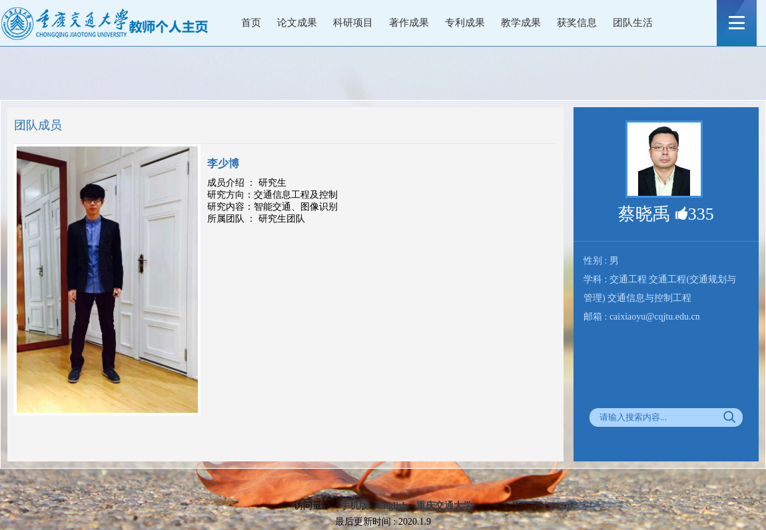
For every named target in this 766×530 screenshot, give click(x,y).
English (392, 506)
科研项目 (353, 22)
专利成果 (465, 22)
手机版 (354, 506)
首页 (251, 22)
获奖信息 (577, 22)
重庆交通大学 (444, 506)
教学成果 (521, 22)
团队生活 (633, 22)
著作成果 (409, 22)
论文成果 (297, 22)
